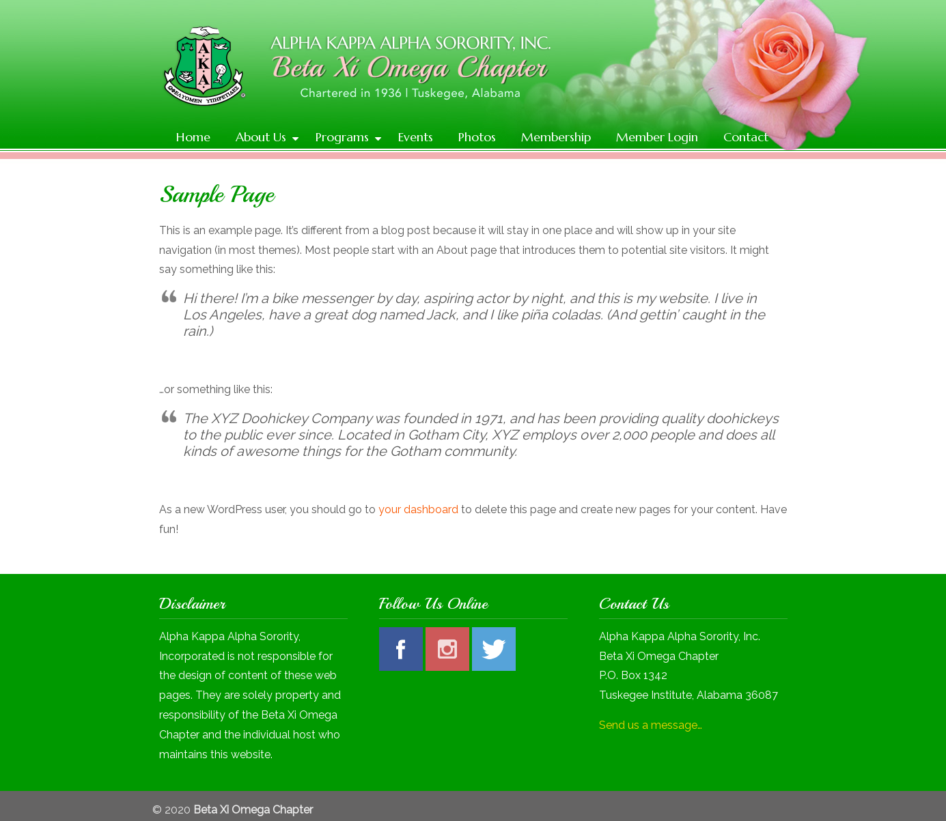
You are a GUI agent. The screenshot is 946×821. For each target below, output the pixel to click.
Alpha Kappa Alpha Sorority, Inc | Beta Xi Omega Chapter (487, 72)
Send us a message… (650, 725)
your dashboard (418, 509)
